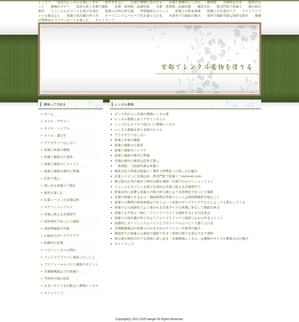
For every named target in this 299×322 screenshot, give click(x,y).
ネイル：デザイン (57, 121)
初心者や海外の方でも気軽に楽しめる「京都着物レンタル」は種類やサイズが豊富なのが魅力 (181, 238)
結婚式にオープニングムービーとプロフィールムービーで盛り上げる (164, 223)
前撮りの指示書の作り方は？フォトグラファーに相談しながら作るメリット (169, 218)
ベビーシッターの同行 (60, 250)
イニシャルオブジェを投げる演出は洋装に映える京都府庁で (158, 187)
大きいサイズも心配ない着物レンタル (71, 285)
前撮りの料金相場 (188, 11)
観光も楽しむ (53, 192)
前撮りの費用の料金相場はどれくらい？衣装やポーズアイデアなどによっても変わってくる (180, 202)
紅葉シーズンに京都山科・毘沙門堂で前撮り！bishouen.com (158, 176)
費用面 (212, 2)
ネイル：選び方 (55, 135)
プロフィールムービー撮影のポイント (71, 264)
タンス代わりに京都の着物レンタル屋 (142, 114)
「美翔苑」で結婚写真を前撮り (137, 166)
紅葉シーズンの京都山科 (61, 200)
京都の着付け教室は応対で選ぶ (137, 161)
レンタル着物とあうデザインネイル (140, 119)
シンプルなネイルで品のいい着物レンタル (145, 124)
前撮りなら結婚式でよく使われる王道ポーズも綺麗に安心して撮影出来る (167, 207)
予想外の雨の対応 (57, 278)
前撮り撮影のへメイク (130, 150)
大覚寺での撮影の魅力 (185, 15)
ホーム (49, 114)
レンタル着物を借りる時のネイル (138, 129)
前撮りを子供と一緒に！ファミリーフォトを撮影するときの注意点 (162, 213)
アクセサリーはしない (130, 135)
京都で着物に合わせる (146, 2)
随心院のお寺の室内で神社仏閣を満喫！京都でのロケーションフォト (164, 181)
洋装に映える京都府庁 (60, 214)
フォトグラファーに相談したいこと (69, 257)
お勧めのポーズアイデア (61, 235)
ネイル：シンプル (57, 128)
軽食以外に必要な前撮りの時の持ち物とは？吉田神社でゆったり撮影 (164, 192)
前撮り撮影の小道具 (129, 145)
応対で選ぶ (52, 178)
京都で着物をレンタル (185, 2)
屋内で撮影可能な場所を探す (227, 15)
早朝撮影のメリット (154, 11)
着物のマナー (60, 6)
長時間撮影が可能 (57, 228)
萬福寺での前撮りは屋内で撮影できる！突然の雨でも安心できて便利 (164, 233)
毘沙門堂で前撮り (229, 6)
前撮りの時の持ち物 (119, 11)
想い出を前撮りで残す (60, 185)
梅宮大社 (203, 6)
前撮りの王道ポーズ (221, 11)
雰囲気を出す (232, 2)
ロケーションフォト (58, 207)
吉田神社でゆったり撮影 (61, 221)
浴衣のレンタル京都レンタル (78, 2)
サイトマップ (105, 20)
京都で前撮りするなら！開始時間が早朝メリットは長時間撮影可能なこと (167, 197)
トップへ (44, 2)
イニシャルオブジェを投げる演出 (75, 11)
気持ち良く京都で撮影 (92, 6)
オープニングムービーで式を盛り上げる (133, 15)
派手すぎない (114, 2)
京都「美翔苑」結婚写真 (132, 6)
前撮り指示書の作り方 (83, 15)
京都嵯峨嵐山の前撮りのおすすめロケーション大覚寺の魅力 (158, 228)
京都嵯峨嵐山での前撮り (61, 271)
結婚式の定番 (53, 243)
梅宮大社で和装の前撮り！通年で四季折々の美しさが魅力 (156, 171)
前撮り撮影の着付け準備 (132, 155)
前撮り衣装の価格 (127, 140)
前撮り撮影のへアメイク (61, 164)
